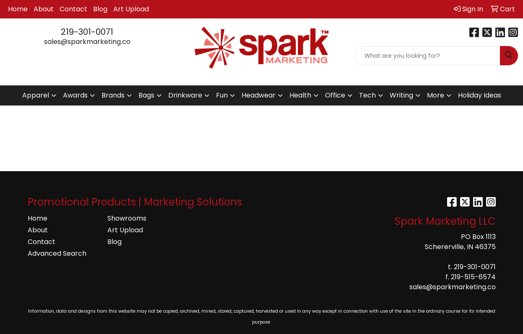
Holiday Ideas (479, 95)
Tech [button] (367, 95)
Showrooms (126, 218)
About (44, 9)
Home (18, 9)
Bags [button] (146, 95)
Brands (113, 95)
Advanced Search (57, 253)
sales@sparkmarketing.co (87, 41)
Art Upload (131, 9)
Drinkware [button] (185, 95)
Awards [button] (75, 95)
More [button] (435, 95)
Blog (100, 9)
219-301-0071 (87, 32)
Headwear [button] (259, 95)
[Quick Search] (427, 55)
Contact (73, 9)
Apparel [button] (35, 95)
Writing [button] (401, 95)
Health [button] (300, 95)
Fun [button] (222, 95)
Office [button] (335, 95)
